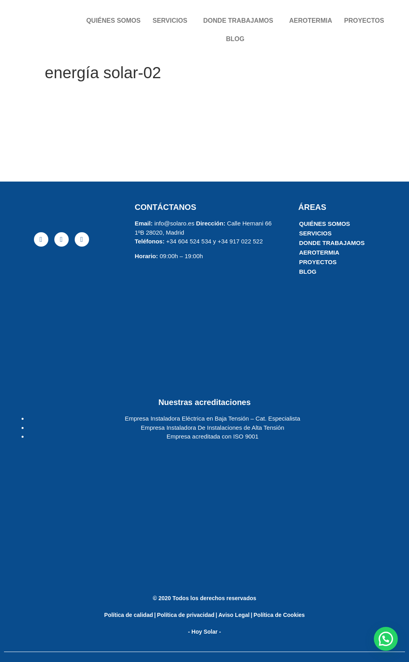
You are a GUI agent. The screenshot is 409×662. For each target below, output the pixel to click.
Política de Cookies (279, 615)
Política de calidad (128, 615)
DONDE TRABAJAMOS (238, 20)
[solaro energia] (61, 314)
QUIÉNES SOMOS (113, 20)
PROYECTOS (364, 20)
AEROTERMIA (310, 20)
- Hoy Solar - (204, 631)
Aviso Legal (234, 615)
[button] (386, 639)
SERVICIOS (170, 20)
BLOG (235, 39)
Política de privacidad (185, 615)
